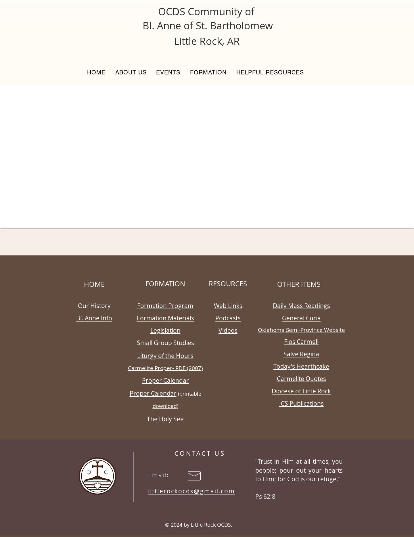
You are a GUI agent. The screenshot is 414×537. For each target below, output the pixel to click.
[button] (131, 72)
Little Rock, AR (207, 41)
